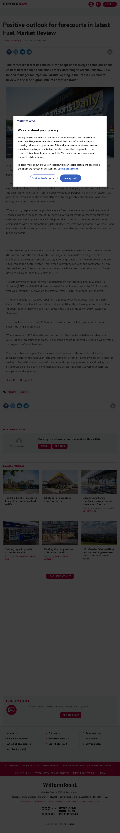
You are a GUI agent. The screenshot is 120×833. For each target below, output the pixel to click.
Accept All (70, 178)
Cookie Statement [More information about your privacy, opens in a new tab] (68, 168)
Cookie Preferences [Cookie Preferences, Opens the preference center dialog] (44, 178)
